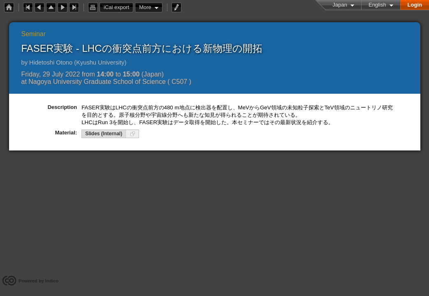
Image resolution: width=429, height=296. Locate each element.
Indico (51, 280)
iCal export (118, 7)
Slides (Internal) (103, 133)
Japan (340, 5)
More (145, 7)
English (377, 5)
